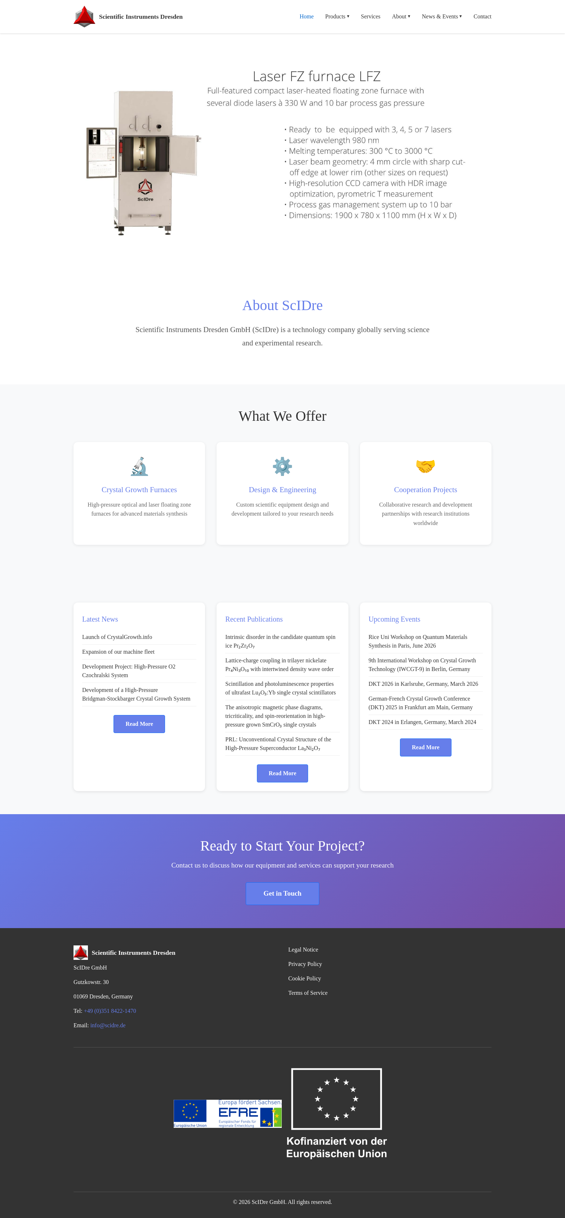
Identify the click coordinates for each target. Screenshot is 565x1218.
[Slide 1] (243, 258)
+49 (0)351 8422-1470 (110, 1011)
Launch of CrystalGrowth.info (117, 637)
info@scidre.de (108, 1025)
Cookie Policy (304, 978)
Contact (482, 16)
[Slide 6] (308, 258)
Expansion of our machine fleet (118, 652)
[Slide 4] (282, 258)
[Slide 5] (295, 258)
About (401, 16)
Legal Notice (303, 949)
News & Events (442, 16)
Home (306, 16)
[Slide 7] (321, 258)
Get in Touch (282, 893)
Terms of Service (308, 993)
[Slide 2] (256, 258)
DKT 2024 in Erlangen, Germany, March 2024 (422, 722)
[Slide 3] (269, 258)
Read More (139, 724)
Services (371, 16)
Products (337, 16)
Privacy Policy (305, 964)
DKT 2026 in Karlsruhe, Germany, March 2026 (423, 684)
